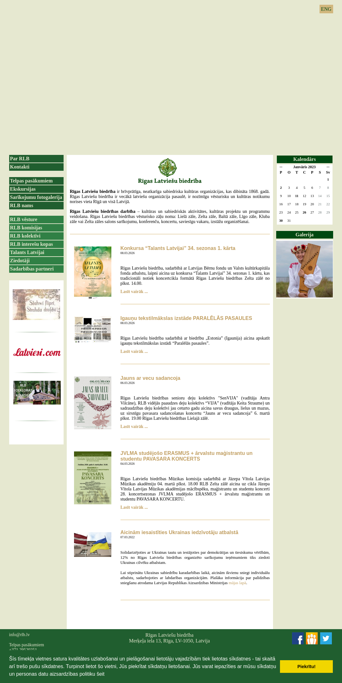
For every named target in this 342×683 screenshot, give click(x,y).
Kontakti (19, 166)
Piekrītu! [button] (306, 666)
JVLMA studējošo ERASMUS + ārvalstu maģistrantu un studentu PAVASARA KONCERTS (187, 456)
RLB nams (21, 205)
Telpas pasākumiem (31, 180)
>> (327, 167)
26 (304, 212)
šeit (100, 674)
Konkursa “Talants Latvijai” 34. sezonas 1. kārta (178, 248)
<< (280, 167)
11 (296, 196)
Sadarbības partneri (32, 268)
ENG (326, 9)
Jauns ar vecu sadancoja (150, 378)
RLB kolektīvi (25, 236)
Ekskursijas (23, 189)
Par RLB (19, 158)
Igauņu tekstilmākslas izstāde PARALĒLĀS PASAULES (186, 318)
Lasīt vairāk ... (134, 291)
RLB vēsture (23, 219)
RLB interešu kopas (31, 244)
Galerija (304, 234)
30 (281, 220)
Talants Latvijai (27, 252)
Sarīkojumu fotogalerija (36, 197)
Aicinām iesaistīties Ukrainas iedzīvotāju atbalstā (180, 532)
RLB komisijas (26, 227)
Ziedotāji (20, 260)
